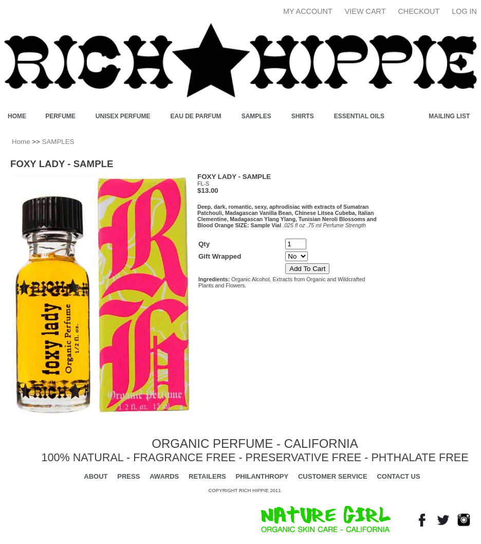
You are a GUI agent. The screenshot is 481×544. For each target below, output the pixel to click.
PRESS (128, 476)
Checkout (418, 11)
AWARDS (164, 476)
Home (21, 142)
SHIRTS (302, 116)
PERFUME (60, 116)
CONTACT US (398, 476)
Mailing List (449, 116)
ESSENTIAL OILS (359, 116)
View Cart (365, 11)
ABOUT (95, 476)
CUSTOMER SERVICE (332, 476)
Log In (464, 11)
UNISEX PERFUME (123, 116)
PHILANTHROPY (262, 476)
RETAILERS (207, 476)
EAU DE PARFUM (196, 116)
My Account (307, 11)
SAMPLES (256, 116)
